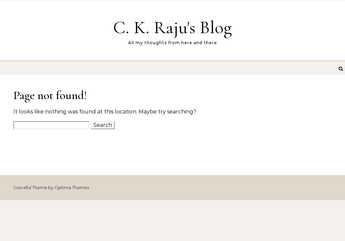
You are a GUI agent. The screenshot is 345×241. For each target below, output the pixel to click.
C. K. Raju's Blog (172, 27)
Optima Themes (71, 187)
